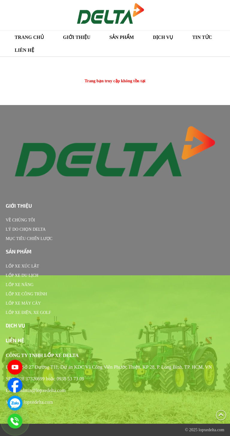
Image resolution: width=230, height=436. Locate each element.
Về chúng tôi (20, 220)
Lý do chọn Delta (26, 229)
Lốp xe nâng (20, 284)
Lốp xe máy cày (23, 303)
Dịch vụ (163, 37)
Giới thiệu (76, 37)
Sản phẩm (121, 37)
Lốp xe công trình (26, 294)
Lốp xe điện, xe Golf (28, 312)
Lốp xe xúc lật (22, 266)
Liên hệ (24, 50)
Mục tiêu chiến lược (29, 238)
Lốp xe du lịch (22, 275)
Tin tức (202, 37)
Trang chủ (29, 37)
